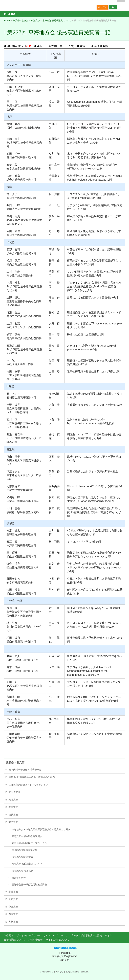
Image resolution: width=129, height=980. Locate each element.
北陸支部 (13, 891)
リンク (64, 935)
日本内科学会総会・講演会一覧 (25, 769)
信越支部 (13, 814)
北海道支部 (14, 792)
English (109, 935)
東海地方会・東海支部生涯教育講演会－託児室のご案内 (41, 829)
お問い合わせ (35, 939)
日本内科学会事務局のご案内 (86, 935)
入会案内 (8, 935)
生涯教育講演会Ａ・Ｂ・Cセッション (28, 784)
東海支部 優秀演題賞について (27, 863)
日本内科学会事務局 (64, 948)
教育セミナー (19, 877)
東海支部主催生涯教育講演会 (27, 836)
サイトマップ (51, 935)
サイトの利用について (57, 939)
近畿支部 (13, 899)
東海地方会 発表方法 (22, 870)
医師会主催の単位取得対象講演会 (29, 884)
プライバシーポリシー (28, 935)
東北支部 (13, 799)
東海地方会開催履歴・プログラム (29, 843)
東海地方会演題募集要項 (24, 850)
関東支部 (13, 807)
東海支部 (13, 822)
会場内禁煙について (14, 939)
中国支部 (13, 906)
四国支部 (13, 914)
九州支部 (13, 921)
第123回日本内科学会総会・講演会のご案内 (32, 777)
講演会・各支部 (15, 762)
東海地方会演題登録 (22, 856)
